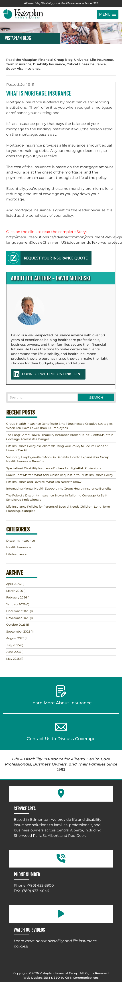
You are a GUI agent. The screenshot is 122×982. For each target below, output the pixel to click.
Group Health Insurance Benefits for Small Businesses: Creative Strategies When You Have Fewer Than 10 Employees (59, 426)
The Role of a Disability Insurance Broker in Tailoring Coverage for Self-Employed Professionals (56, 498)
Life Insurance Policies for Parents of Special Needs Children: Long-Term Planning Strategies (58, 509)
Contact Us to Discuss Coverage (61, 731)
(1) (15, 584)
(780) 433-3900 (40, 885)
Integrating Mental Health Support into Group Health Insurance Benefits (58, 488)
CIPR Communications (82, 977)
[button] (107, 14)
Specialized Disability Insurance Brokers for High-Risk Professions (53, 468)
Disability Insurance (20, 540)
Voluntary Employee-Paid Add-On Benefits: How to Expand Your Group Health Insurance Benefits (57, 459)
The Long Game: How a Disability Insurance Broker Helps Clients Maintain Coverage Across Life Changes (59, 437)
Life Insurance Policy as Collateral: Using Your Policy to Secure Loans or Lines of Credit (57, 448)
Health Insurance (18, 547)
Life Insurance (16, 554)
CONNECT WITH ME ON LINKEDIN (46, 374)
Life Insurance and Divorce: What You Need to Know (43, 482)
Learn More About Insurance (61, 695)
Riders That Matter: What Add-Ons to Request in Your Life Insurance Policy (59, 475)
